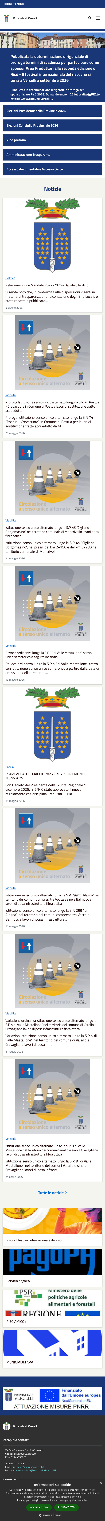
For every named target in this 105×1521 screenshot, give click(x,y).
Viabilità (10, 395)
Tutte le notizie (52, 1193)
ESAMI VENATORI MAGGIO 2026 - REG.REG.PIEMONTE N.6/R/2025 (45, 776)
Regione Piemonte (13, 4)
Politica (10, 278)
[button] (53, 1515)
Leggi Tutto (92, 94)
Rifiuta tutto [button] (66, 1507)
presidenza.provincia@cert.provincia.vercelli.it (33, 1470)
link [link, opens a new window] (86, 1500)
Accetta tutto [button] (39, 1507)
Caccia (9, 767)
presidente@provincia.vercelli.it (28, 1467)
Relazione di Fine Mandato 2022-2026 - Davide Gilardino (46, 285)
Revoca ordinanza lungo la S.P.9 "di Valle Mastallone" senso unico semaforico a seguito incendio (48, 655)
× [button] (101, 1483)
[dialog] (52, 1500)
